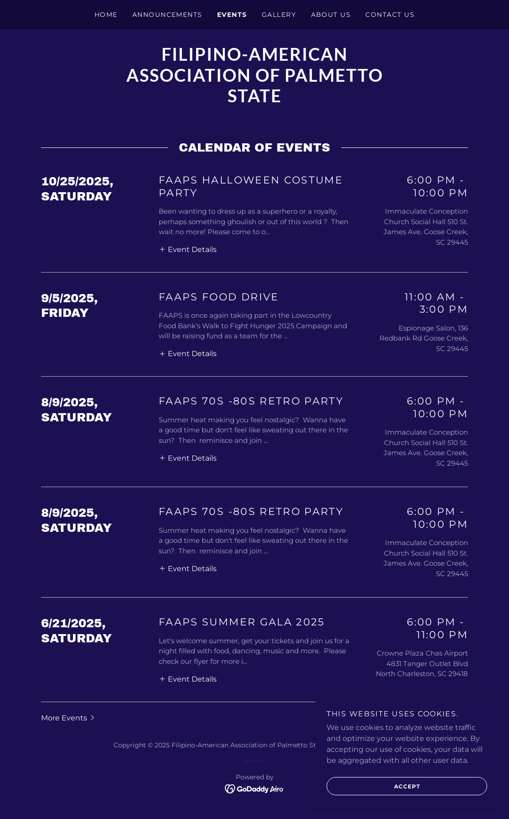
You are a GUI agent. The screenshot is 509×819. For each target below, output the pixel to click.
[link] (254, 99)
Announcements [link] (167, 14)
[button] (188, 249)
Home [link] (106, 14)
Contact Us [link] (390, 14)
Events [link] (232, 14)
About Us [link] (331, 14)
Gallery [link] (279, 14)
